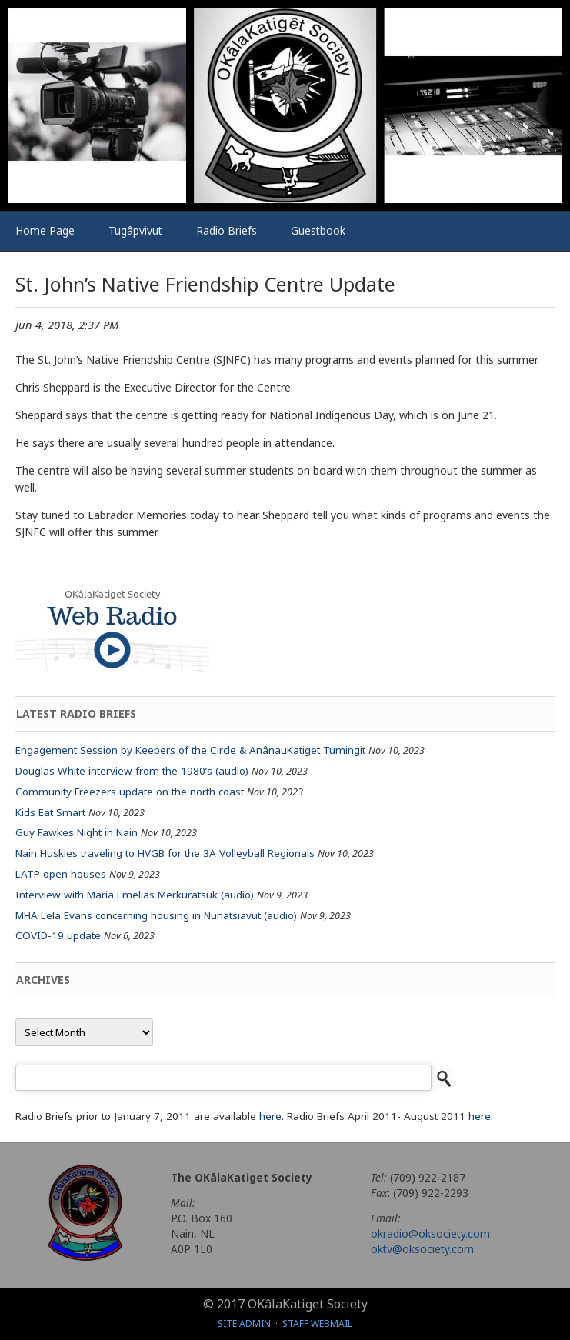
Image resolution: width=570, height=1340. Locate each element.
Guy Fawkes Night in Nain (76, 832)
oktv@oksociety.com (422, 1249)
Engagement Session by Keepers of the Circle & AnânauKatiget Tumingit (190, 750)
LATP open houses (60, 874)
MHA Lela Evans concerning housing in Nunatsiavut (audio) (156, 915)
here (270, 1116)
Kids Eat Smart (50, 812)
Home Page (45, 230)
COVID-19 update (58, 935)
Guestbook (318, 230)
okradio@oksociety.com (430, 1233)
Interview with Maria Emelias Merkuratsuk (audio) (134, 895)
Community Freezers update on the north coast (129, 791)
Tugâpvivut (135, 230)
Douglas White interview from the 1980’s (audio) (131, 771)
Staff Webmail (317, 1323)
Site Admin (244, 1323)
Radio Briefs (226, 230)
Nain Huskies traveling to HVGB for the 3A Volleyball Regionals (165, 853)
